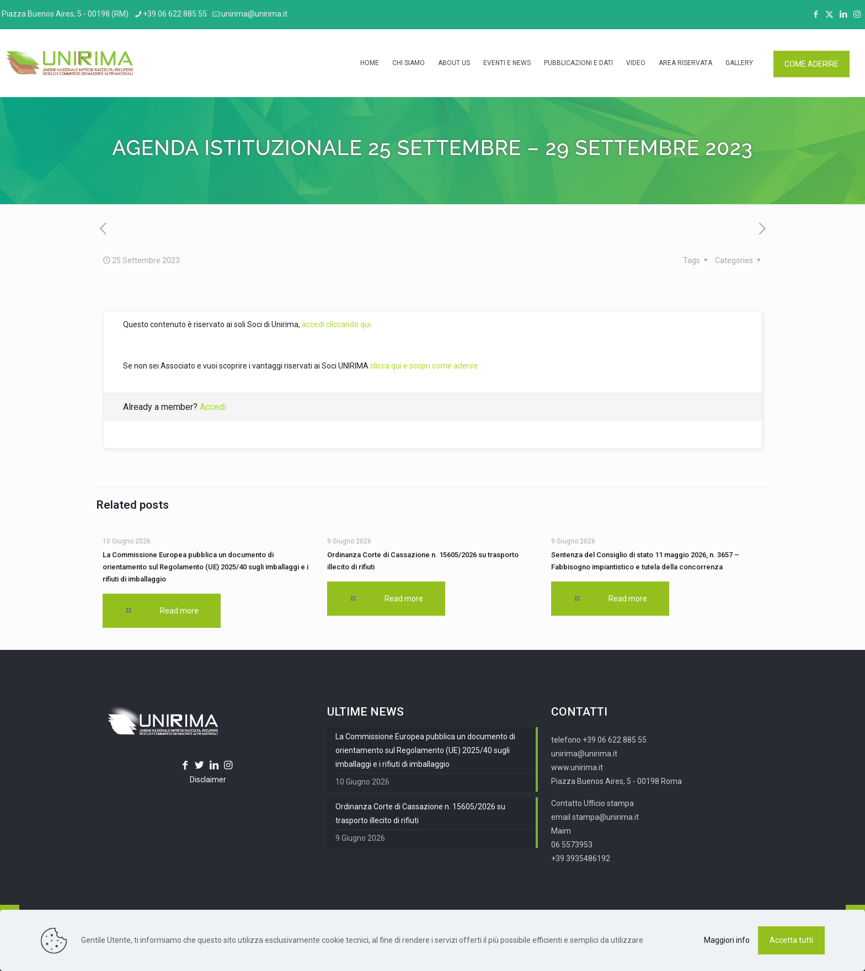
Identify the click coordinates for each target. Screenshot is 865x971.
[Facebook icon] (815, 14)
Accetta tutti (791, 940)
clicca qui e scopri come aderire (424, 365)
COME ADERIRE (811, 64)
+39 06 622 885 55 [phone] (175, 13)
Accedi (213, 407)
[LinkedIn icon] (843, 14)
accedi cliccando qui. (337, 324)
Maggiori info (727, 940)
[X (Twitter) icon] (829, 14)
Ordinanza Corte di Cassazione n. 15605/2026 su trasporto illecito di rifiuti (420, 813)
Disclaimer (208, 779)
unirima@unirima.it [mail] (254, 13)
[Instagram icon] (857, 14)
